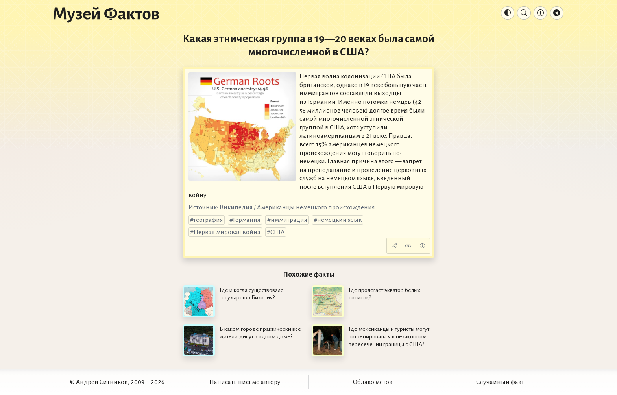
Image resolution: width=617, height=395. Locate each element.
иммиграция (289, 219)
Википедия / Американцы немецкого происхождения (297, 207)
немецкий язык (339, 219)
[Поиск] (523, 13)
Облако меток (372, 382)
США (277, 232)
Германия (246, 219)
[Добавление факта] (540, 13)
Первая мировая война (227, 232)
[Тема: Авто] (507, 13)
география (208, 219)
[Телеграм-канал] (556, 13)
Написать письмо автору (245, 382)
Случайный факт (500, 382)
